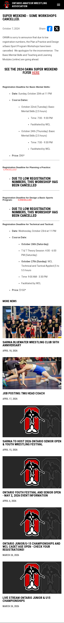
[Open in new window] (35, 73)
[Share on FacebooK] (49, 28)
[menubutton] (58, 5)
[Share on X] (57, 28)
